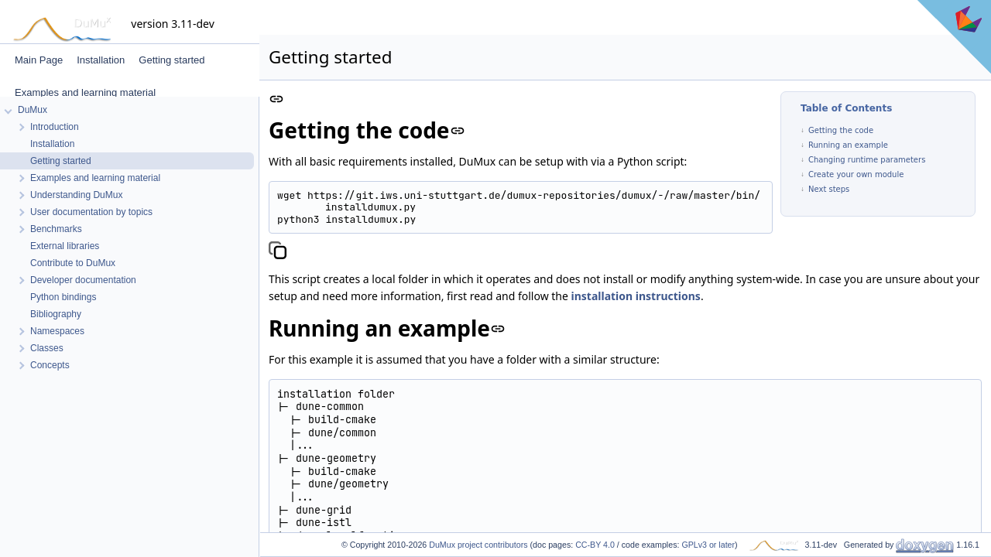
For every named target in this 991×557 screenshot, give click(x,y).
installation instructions (636, 296)
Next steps (828, 189)
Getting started (171, 60)
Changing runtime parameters (866, 159)
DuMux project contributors (478, 544)
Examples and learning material (85, 92)
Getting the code (840, 130)
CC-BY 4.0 (595, 544)
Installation (101, 60)
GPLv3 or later (708, 544)
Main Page (39, 60)
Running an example (848, 145)
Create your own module (856, 174)
